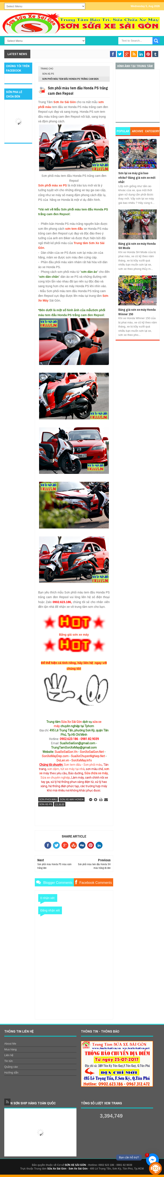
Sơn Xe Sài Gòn (64, 102)
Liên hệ (8, 1055)
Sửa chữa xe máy (96, 773)
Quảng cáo (11, 1066)
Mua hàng (10, 1049)
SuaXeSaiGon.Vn (66, 752)
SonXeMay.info (81, 760)
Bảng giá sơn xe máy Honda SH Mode (137, 245)
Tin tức (8, 1061)
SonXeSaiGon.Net (92, 752)
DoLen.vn (63, 760)
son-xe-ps (48, 74)
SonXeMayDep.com (55, 756)
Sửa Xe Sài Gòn (71, 722)
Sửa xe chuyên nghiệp (55, 777)
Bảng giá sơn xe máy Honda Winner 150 (137, 311)
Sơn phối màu (92, 764)
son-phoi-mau (48, 799)
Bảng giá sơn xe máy (74, 634)
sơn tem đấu (74, 228)
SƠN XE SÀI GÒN (75, 1164)
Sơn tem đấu (72, 764)
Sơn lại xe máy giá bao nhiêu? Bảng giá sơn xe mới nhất (136, 177)
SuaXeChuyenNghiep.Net (88, 756)
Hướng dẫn (11, 1072)
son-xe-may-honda (71, 799)
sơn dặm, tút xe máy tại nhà (66, 769)
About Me (10, 1043)
